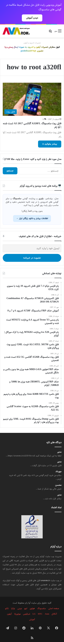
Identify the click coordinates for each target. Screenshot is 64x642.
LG (34, 608)
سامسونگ (41, 602)
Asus (47, 608)
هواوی (32, 602)
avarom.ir (45, 574)
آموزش (32, 613)
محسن (58, 479)
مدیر (59, 446)
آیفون (9, 608)
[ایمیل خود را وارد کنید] (32, 242)
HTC (40, 608)
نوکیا (13, 602)
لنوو (25, 602)
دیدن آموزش (32, 18)
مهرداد (58, 465)
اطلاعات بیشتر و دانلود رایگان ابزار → (32, 212)
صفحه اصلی (53, 602)
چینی (19, 602)
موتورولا (17, 608)
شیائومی (26, 608)
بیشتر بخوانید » (49, 138)
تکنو (7, 602)
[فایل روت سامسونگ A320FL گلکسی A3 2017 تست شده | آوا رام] (32, 93)
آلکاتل (54, 608)
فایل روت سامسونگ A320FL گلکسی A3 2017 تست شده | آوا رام (32, 119)
